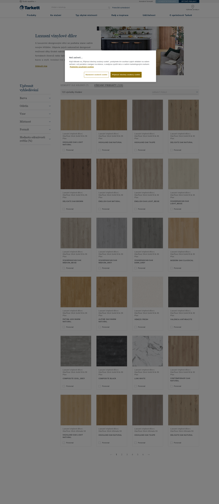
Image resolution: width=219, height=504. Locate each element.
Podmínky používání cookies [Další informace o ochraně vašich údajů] (82, 67)
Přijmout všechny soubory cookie (126, 74)
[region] (110, 66)
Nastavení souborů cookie (96, 74)
